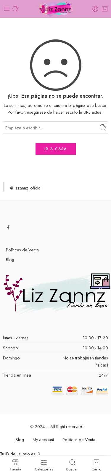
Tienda (15, 465)
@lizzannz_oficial (25, 188)
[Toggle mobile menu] (7, 8)
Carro (96, 465)
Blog (10, 259)
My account (43, 439)
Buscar (72, 465)
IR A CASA (55, 149)
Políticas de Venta (22, 250)
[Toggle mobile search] (15, 9)
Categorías (44, 465)
